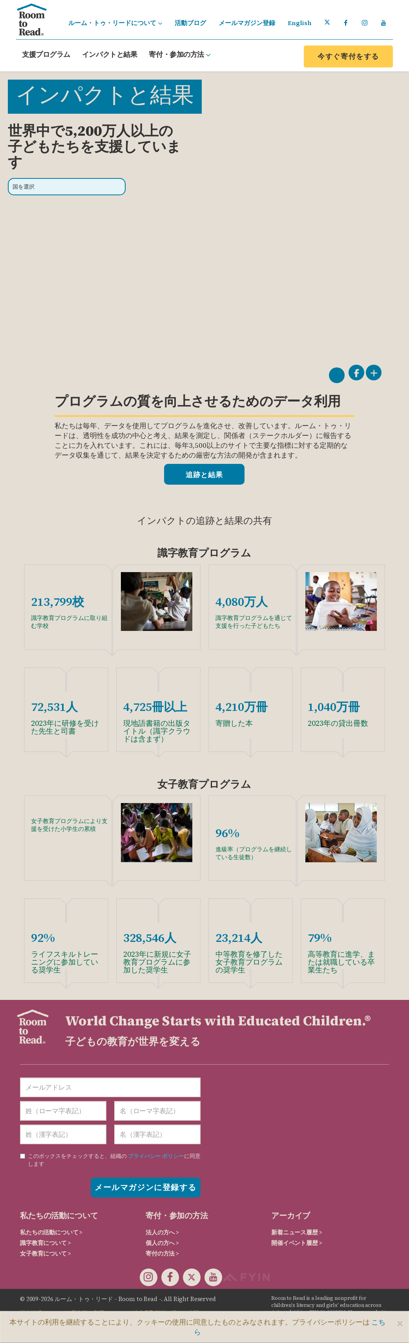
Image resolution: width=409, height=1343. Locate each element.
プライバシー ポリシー (156, 1156)
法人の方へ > (162, 1232)
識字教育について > (45, 1243)
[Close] (400, 1323)
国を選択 (24, 187)
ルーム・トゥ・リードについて (115, 22)
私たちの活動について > (51, 1232)
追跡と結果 (204, 475)
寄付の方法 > (162, 1253)
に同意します (110, 1160)
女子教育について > (45, 1253)
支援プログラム (46, 54)
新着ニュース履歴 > (296, 1232)
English (300, 22)
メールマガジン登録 (247, 22)
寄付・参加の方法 (179, 54)
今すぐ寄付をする (348, 56)
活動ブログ (190, 22)
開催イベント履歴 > (296, 1243)
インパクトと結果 (109, 54)
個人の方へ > (162, 1243)
